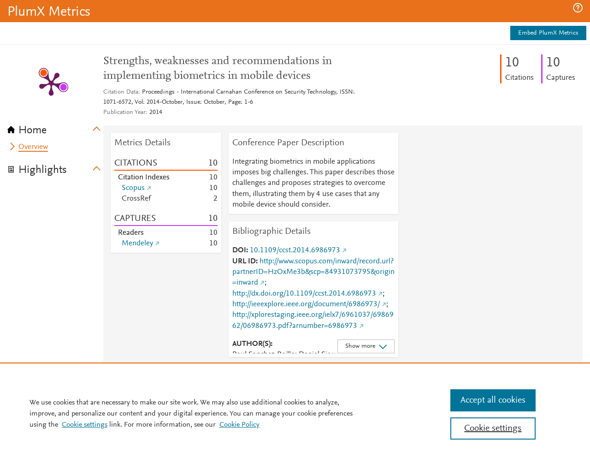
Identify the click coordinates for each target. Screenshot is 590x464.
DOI (239, 250)
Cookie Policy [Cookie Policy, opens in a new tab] (239, 424)
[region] (295, 413)
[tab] (55, 127)
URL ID (244, 261)
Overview (33, 147)
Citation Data (120, 92)
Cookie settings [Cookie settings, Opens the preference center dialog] (492, 428)
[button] (578, 7)
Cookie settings (84, 424)
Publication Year (124, 112)
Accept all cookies (492, 400)
